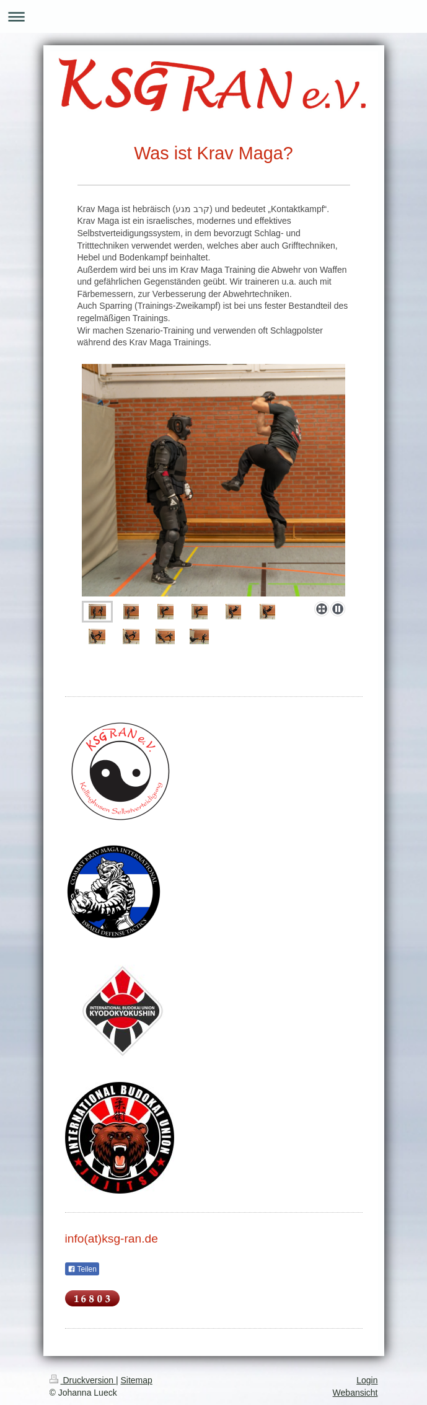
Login (366, 1380)
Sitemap (136, 1380)
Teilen (82, 1269)
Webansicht (355, 1393)
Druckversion (83, 1380)
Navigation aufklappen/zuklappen (213, 16)
